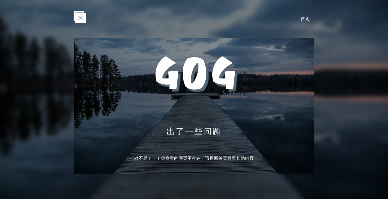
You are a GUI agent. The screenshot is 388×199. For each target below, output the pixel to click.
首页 (305, 18)
